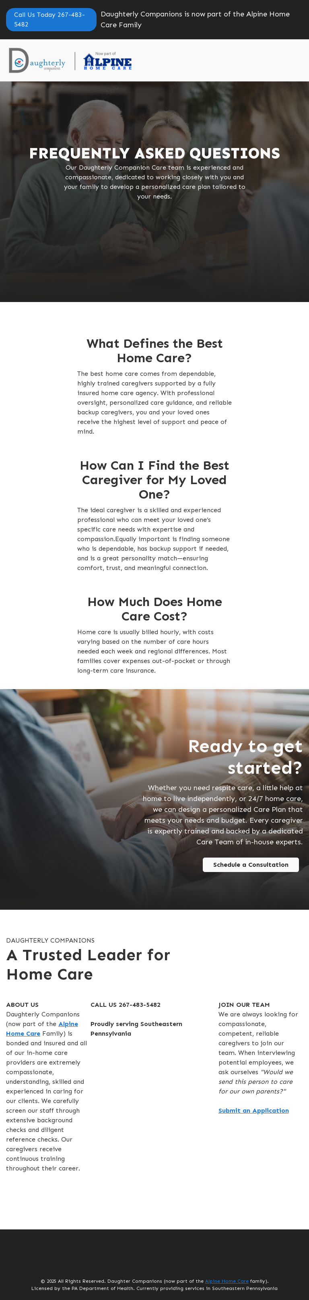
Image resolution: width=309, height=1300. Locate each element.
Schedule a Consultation (250, 864)
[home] (87, 60)
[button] (291, 61)
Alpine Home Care (227, 1281)
